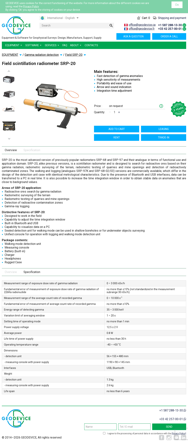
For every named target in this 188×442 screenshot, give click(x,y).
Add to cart (117, 129)
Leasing (164, 129)
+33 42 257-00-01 (170, 29)
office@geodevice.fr (142, 28)
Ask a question (133, 36)
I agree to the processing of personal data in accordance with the (146, 433)
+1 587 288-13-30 (170, 25)
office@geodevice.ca (142, 25)
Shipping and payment (172, 18)
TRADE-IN (163, 137)
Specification (32, 150)
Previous (9, 71)
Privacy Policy (31, 6)
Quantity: (99, 112)
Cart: (146, 18)
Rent (116, 137)
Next (9, 139)
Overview (11, 150)
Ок (177, 4)
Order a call (169, 36)
